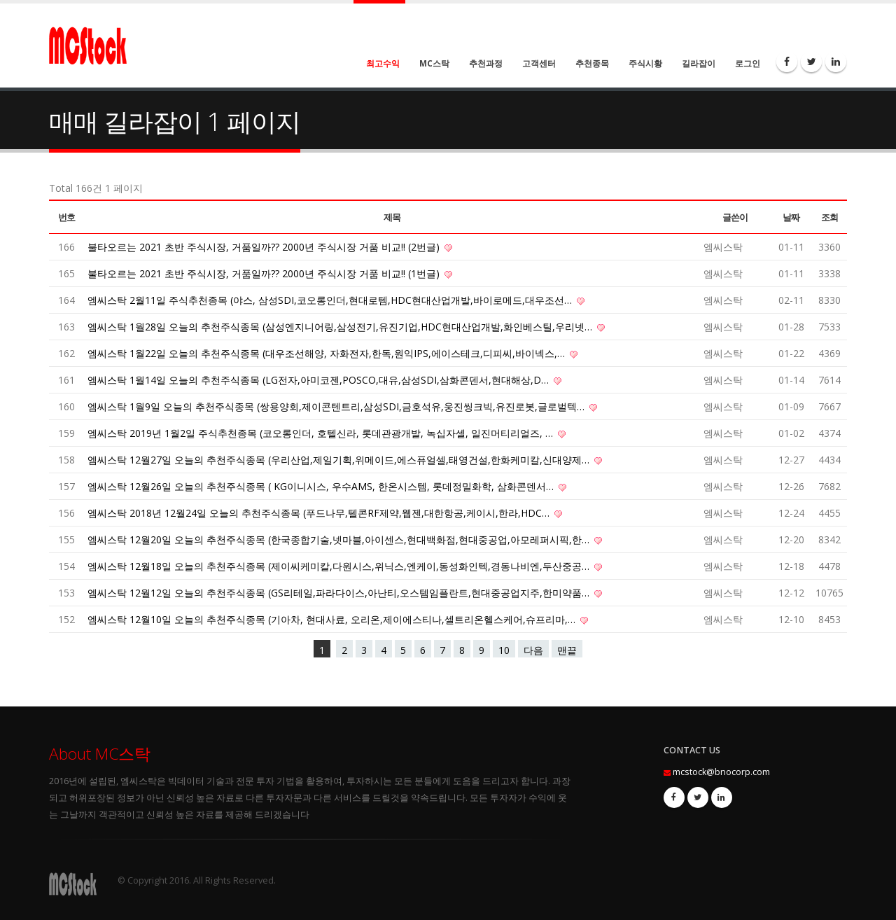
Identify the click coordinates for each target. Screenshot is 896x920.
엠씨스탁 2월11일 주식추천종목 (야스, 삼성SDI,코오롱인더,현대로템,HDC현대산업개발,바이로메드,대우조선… (331, 300)
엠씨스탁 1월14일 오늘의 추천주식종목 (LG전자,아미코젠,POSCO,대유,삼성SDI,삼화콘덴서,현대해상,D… (320, 379)
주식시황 (645, 63)
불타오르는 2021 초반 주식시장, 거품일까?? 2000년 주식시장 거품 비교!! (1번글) (265, 273)
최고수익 (383, 63)
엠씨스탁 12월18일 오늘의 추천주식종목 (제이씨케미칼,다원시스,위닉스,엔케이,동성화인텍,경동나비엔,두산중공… (340, 566)
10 (504, 650)
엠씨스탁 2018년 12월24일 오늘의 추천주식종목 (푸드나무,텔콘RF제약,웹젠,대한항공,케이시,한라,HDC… (320, 513)
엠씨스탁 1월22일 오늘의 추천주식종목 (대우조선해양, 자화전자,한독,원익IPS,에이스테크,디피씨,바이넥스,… (328, 353)
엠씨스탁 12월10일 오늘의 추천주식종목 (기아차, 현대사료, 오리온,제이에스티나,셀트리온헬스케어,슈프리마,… (333, 619)
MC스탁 (434, 63)
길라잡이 (698, 63)
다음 (533, 650)
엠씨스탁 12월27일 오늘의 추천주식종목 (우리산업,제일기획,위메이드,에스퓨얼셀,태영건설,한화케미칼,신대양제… (340, 459)
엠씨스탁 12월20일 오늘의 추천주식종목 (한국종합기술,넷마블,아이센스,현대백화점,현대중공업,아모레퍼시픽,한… (340, 539)
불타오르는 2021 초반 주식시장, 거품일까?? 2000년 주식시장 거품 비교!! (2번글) (265, 246)
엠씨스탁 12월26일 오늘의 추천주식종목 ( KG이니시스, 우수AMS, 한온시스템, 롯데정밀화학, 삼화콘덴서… (322, 486)
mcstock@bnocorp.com (721, 772)
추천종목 (592, 63)
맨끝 (567, 650)
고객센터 (539, 63)
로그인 (747, 63)
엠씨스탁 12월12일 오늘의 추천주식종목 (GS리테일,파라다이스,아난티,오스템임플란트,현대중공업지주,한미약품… (340, 592)
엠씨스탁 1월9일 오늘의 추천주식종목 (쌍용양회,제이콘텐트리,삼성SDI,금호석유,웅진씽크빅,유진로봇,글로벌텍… (337, 406)
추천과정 (486, 63)
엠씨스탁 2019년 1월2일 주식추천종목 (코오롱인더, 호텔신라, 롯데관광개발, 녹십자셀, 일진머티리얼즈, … (322, 433)
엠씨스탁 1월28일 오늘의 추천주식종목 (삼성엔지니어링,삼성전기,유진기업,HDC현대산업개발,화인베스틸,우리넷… (341, 326)
